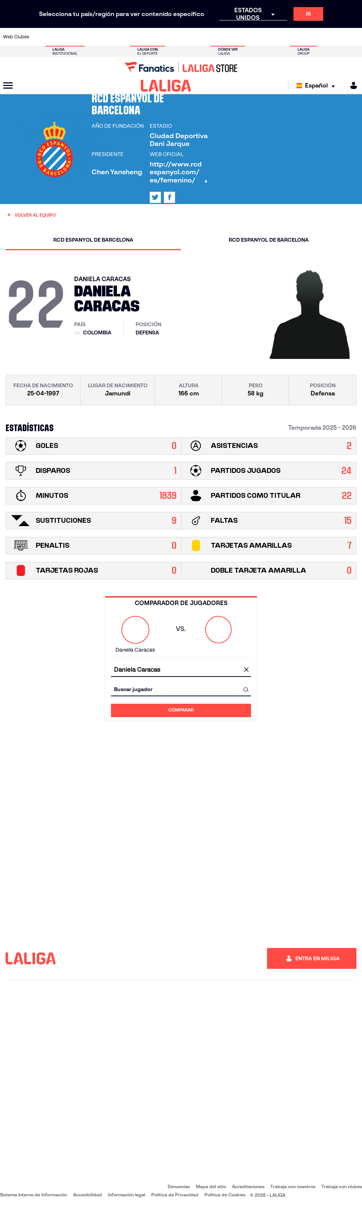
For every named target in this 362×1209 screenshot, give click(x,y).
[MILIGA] (351, 85)
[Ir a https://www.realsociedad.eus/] (303, 36)
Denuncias (179, 1186)
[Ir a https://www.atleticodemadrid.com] (56, 36)
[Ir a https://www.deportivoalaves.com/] (89, 36)
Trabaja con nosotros (292, 1186)
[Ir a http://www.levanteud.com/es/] (172, 36)
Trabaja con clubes (341, 1186)
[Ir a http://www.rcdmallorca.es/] (238, 36)
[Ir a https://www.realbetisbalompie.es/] (254, 36)
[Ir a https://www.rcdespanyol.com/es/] (221, 36)
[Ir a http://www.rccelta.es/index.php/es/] (204, 36)
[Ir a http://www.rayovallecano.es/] (188, 36)
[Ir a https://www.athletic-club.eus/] (39, 36)
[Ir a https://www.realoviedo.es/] (287, 36)
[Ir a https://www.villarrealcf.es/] (353, 36)
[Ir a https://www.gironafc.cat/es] (155, 36)
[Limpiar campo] (246, 670)
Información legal (126, 1194)
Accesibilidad (87, 1194)
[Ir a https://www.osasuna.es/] (73, 36)
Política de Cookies (224, 1194)
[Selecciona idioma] (317, 85)
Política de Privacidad (175, 1194)
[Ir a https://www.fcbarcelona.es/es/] (122, 36)
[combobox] (181, 670)
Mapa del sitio (211, 1186)
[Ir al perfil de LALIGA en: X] (155, 197)
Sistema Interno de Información (33, 1194)
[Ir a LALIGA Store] (181, 67)
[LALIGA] (166, 86)
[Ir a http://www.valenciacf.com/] (337, 36)
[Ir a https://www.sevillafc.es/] (320, 36)
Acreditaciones (248, 1186)
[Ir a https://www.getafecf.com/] (139, 36)
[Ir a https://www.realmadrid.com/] (270, 36)
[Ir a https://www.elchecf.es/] (105, 36)
